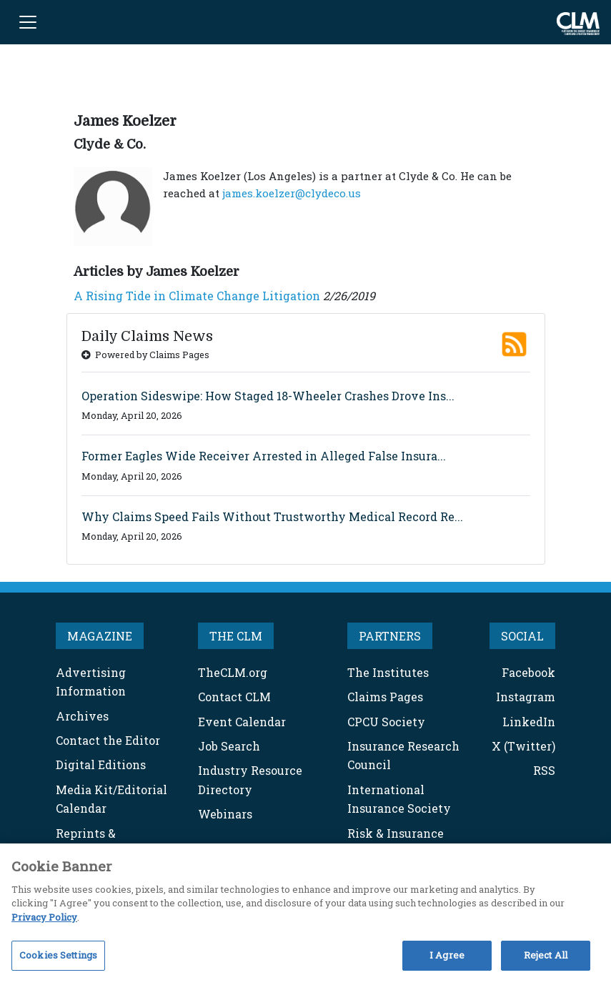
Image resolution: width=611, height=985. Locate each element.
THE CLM (235, 635)
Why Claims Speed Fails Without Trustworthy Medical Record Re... (272, 516)
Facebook (528, 672)
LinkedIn (528, 721)
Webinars (225, 813)
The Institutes (388, 672)
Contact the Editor (108, 740)
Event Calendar (242, 721)
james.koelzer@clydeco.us (291, 193)
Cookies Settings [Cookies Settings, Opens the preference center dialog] (58, 955)
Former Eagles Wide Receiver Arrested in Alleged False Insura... (263, 455)
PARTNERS (390, 635)
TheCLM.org (232, 672)
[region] (305, 914)
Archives (82, 715)
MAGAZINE (99, 635)
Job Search (229, 745)
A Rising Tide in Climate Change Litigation (197, 295)
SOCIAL (522, 635)
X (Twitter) (523, 745)
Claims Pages (385, 696)
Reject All (545, 955)
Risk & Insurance (395, 833)
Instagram (525, 696)
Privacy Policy (44, 917)
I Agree (447, 955)
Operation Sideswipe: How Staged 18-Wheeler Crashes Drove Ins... (267, 395)
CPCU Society (386, 721)
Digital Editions (101, 764)
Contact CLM (234, 696)
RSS (544, 770)
